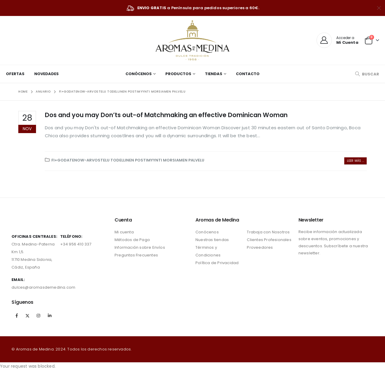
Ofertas (15, 74)
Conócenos (138, 74)
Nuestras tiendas (212, 240)
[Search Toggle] (367, 74)
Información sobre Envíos (140, 247)
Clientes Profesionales (269, 240)
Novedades (46, 74)
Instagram (38, 315)
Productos (178, 74)
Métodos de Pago (132, 240)
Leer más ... (355, 161)
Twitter (27, 315)
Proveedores (260, 247)
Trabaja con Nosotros (268, 232)
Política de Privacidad (217, 263)
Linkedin (49, 315)
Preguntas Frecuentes (136, 255)
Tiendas (213, 74)
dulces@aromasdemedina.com (43, 287)
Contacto (248, 74)
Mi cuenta (124, 232)
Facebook (16, 315)
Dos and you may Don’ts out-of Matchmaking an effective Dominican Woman (166, 115)
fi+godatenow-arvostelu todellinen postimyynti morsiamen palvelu (127, 160)
